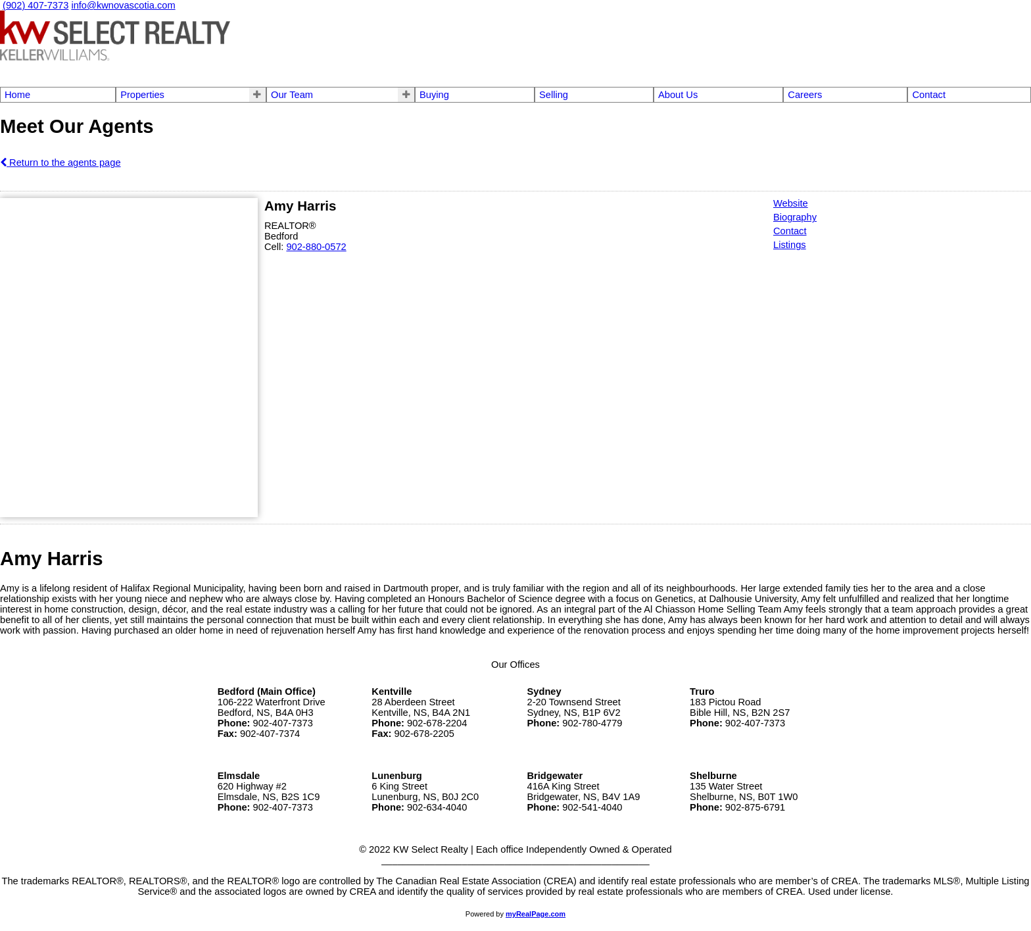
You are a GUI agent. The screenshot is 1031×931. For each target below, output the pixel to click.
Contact (929, 94)
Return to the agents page (60, 162)
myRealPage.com (535, 914)
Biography (795, 217)
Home (17, 94)
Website (790, 203)
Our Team (292, 94)
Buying (434, 94)
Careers (805, 94)
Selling (553, 94)
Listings (789, 244)
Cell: (275, 246)
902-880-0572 (316, 246)
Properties (142, 94)
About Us (678, 94)
